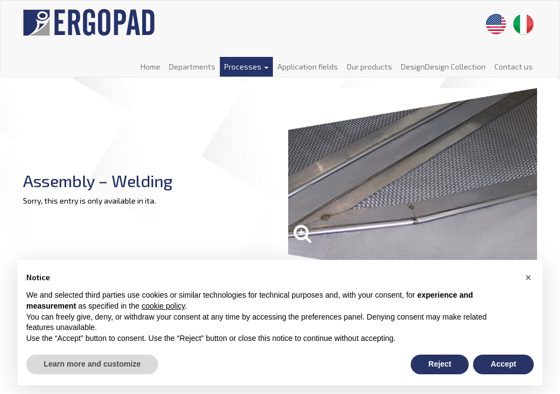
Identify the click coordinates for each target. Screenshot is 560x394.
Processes (246, 66)
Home (150, 66)
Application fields (307, 66)
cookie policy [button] (163, 306)
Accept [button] (503, 364)
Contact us (513, 66)
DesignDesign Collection (443, 66)
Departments (192, 66)
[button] (528, 277)
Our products (369, 66)
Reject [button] (439, 364)
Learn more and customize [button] (92, 364)
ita (149, 200)
